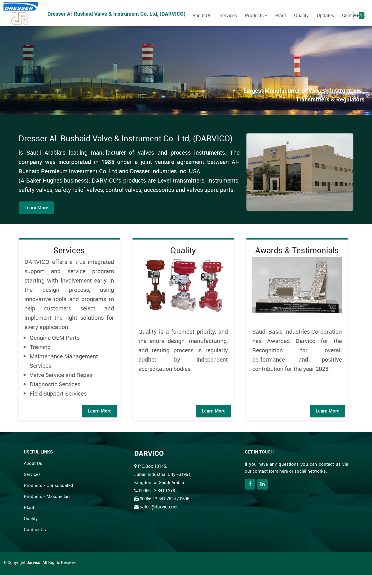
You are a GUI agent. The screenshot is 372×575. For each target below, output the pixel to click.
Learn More (36, 207)
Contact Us (353, 15)
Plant (280, 15)
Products (254, 15)
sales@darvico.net (159, 506)
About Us (201, 15)
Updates (325, 15)
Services (228, 15)
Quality (301, 15)
